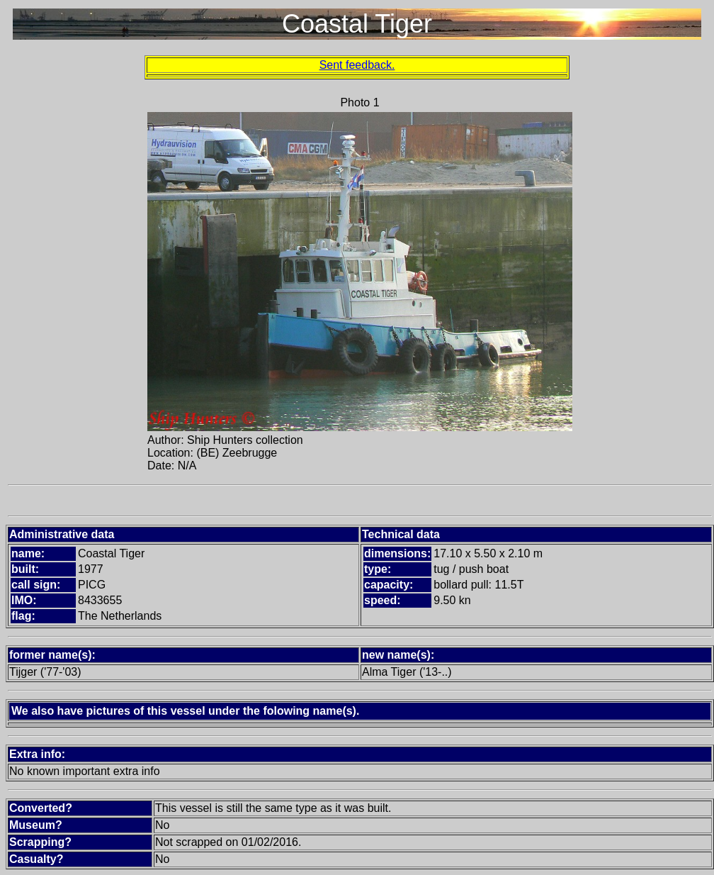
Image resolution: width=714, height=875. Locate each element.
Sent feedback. (357, 65)
